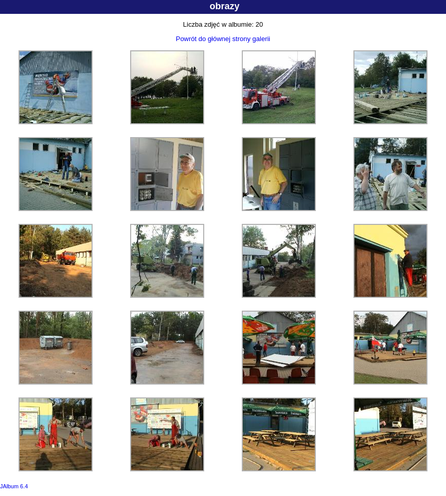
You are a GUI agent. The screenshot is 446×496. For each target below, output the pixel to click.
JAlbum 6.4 (14, 486)
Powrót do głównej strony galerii (223, 39)
